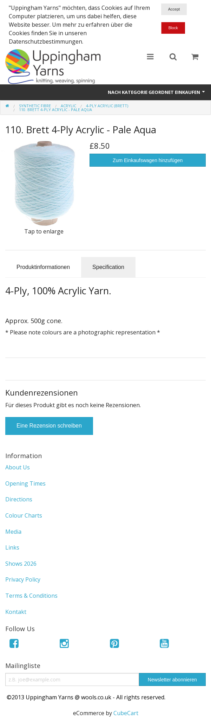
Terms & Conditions (31, 595)
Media (13, 531)
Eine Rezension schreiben (49, 426)
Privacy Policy (22, 579)
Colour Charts (23, 515)
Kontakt (15, 612)
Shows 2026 (21, 563)
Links (12, 547)
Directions (18, 499)
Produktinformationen (43, 267)
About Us (17, 467)
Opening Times (25, 483)
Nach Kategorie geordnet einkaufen (157, 92)
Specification (108, 267)
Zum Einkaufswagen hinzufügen (148, 160)
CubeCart (125, 713)
